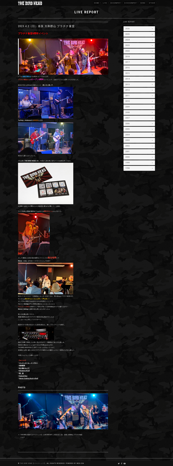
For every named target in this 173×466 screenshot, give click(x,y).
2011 (127, 96)
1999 (127, 163)
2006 (127, 124)
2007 (127, 118)
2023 (127, 45)
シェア (22, 437)
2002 (127, 146)
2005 (127, 129)
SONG (142, 3)
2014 (127, 79)
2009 (127, 107)
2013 (127, 84)
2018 (127, 57)
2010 (127, 101)
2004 (127, 135)
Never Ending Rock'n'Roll (28, 378)
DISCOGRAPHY (130, 3)
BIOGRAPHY (116, 3)
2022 (127, 51)
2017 (127, 62)
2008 (127, 112)
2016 (127, 68)
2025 (127, 34)
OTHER (152, 3)
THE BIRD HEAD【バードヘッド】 (33, 463)
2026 (127, 29)
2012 (127, 90)
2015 (127, 73)
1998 (127, 168)
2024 (127, 40)
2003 (127, 140)
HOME (96, 3)
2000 (127, 157)
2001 (127, 151)
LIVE (105, 3)
